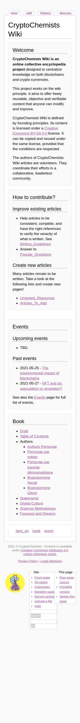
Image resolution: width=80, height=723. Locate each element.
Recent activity (45, 596)
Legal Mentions (51, 561)
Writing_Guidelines (35, 244)
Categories (42, 587)
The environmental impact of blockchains (39, 373)
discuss (65, 13)
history (45, 13)
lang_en (22, 531)
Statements (29, 498)
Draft (24, 431)
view (14, 13)
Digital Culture (31, 503)
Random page (44, 592)
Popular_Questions (35, 254)
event (48, 531)
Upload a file (43, 601)
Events (39, 397)
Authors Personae (42, 446)
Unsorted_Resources (37, 298)
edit (29, 13)
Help (38, 606)
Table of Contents (34, 436)
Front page (42, 577)
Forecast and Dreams (37, 513)
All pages (41, 582)
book (37, 531)
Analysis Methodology (38, 508)
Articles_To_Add (33, 303)
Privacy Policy (28, 561)
